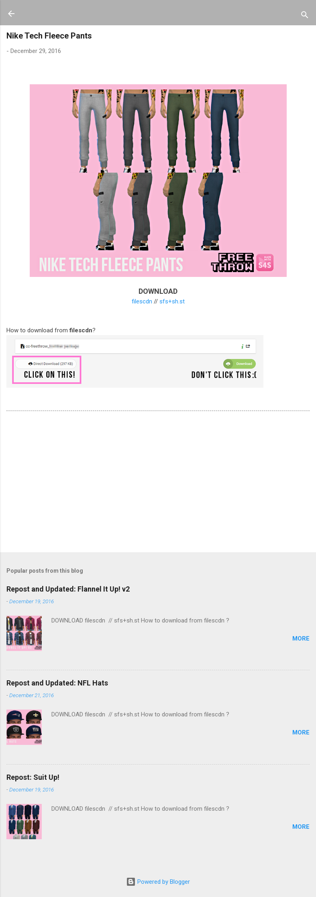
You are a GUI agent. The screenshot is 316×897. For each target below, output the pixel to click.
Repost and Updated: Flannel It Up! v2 (68, 589)
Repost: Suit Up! (32, 777)
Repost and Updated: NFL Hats (57, 683)
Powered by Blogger (158, 881)
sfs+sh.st (172, 301)
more (301, 638)
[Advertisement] (158, 483)
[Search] (305, 16)
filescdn (142, 301)
